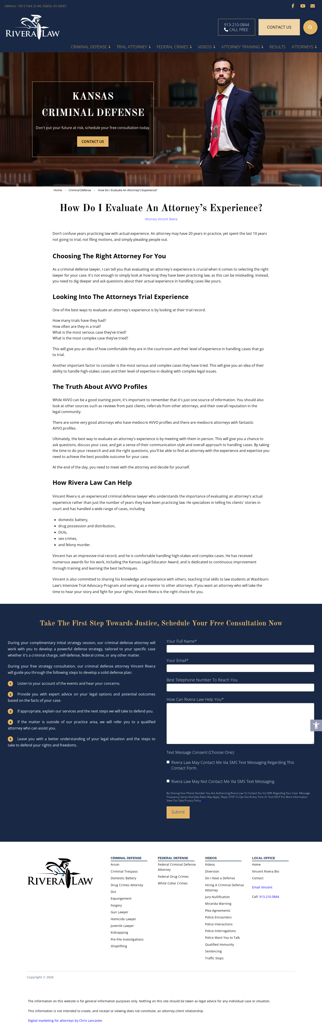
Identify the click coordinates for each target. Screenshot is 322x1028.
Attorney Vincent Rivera (161, 219)
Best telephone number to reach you (240, 684)
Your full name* (240, 645)
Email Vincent (262, 887)
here (205, 800)
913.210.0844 (269, 896)
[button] (310, 27)
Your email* (240, 664)
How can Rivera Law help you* (240, 702)
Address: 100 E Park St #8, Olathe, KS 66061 (35, 6)
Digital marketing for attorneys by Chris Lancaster (65, 1020)
